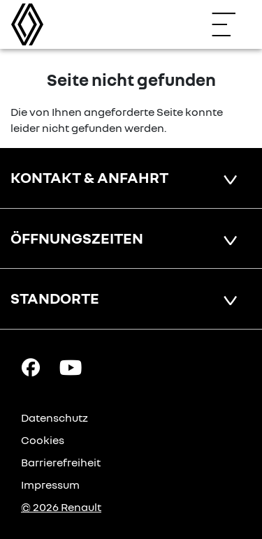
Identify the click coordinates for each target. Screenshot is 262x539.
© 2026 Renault (61, 507)
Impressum (50, 485)
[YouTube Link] (70, 367)
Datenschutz (54, 417)
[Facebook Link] (30, 367)
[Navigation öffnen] (231, 24)
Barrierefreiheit (61, 462)
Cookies (42, 440)
